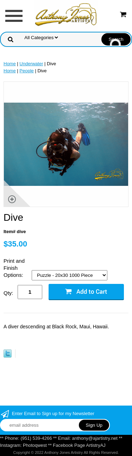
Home (10, 63)
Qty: (8, 293)
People (26, 70)
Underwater (31, 63)
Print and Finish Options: (14, 268)
